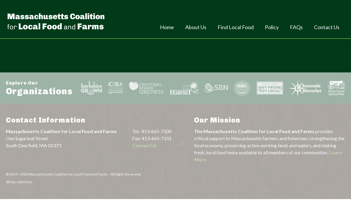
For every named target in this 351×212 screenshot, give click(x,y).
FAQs (296, 27)
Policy (272, 27)
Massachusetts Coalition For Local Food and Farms (56, 21)
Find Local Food (236, 27)
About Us (195, 27)
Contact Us (327, 27)
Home (167, 27)
